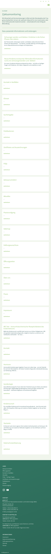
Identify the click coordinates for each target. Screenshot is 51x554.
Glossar (4, 11)
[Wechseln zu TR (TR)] (48, 1)
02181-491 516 (11, 521)
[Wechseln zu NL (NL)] (46, 1)
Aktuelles (5, 475)
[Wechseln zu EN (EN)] (43, 1)
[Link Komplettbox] (25, 44)
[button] (48, 5)
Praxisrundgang (7, 485)
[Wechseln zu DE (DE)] (41, 1)
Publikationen (6, 481)
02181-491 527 (11, 528)
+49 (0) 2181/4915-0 (12, 508)
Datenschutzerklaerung (9, 539)
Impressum (5, 537)
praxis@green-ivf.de (11, 512)
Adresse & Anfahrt (7, 469)
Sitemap (5, 543)
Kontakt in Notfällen (8, 473)
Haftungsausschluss (8, 541)
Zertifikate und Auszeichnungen (11, 479)
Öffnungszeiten (7, 471)
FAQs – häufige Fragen (9, 477)
